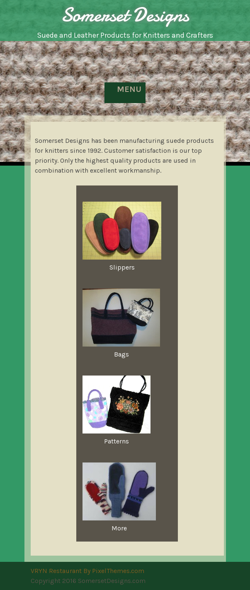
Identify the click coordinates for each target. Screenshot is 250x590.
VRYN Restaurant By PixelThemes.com (87, 571)
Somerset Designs (125, 14)
